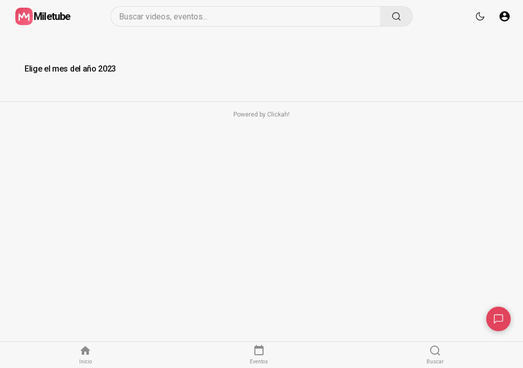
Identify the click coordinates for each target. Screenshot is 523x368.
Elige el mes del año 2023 (70, 69)
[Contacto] (498, 319)
